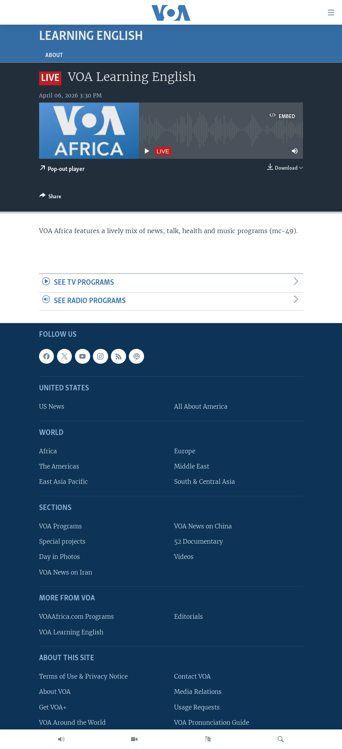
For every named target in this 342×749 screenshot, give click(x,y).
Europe (184, 451)
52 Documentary (198, 542)
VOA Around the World (72, 722)
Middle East (191, 467)
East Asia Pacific (63, 482)
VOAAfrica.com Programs (76, 617)
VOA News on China (203, 526)
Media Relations (198, 692)
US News (51, 407)
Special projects (62, 542)
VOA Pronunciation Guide (211, 722)
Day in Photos (59, 557)
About (54, 55)
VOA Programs (60, 526)
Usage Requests (197, 707)
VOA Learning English (71, 632)
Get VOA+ (53, 707)
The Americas (59, 467)
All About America (201, 407)
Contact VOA (192, 677)
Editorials (188, 617)
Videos (184, 557)
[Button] (50, 197)
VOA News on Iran (65, 572)
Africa (48, 451)
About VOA (55, 692)
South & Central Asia (204, 482)
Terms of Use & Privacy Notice (83, 677)
